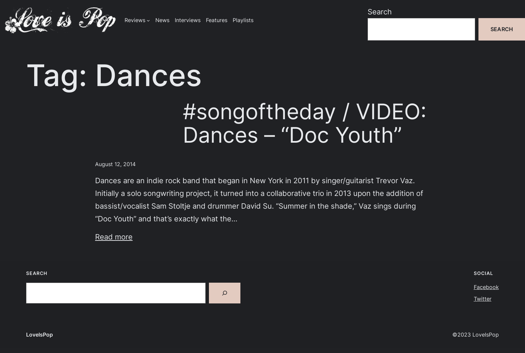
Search (380, 11)
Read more (114, 236)
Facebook (486, 287)
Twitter (483, 299)
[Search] (224, 293)
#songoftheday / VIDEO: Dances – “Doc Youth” (305, 123)
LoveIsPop (39, 335)
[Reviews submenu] (148, 20)
